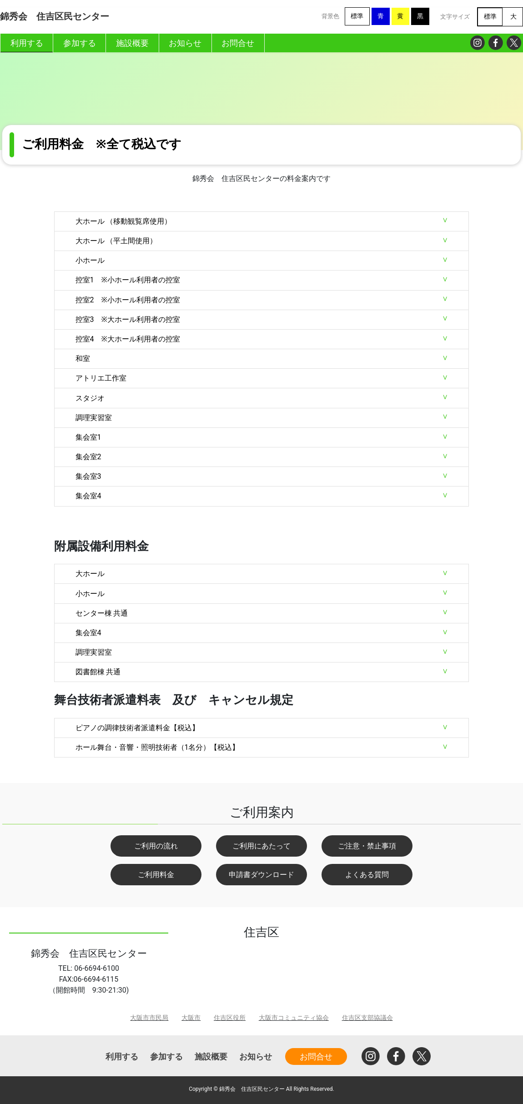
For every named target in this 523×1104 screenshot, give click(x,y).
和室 (82, 358)
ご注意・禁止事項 (367, 846)
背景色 (330, 16)
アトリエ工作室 (100, 378)
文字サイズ (455, 16)
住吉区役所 (230, 1018)
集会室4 (88, 496)
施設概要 (211, 1056)
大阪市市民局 (149, 1018)
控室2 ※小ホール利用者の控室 (127, 300)
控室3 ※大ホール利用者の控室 (127, 319)
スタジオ (90, 398)
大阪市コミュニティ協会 (294, 1018)
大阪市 (191, 1018)
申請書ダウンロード (261, 874)
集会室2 (88, 456)
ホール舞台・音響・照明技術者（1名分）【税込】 (157, 747)
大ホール (90, 573)
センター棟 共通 (101, 613)
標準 (357, 16)
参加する (166, 1056)
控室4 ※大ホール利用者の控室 (127, 339)
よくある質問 (367, 874)
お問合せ (316, 1056)
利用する (122, 1056)
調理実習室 (93, 417)
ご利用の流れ (156, 846)
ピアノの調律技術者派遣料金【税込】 (137, 727)
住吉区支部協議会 (367, 1018)
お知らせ (255, 1056)
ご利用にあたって (261, 846)
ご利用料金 (156, 874)
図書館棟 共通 (98, 671)
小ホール (90, 260)
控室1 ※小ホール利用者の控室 (127, 280)
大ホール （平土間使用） (116, 240)
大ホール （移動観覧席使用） (123, 221)
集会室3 (88, 476)
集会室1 (88, 437)
